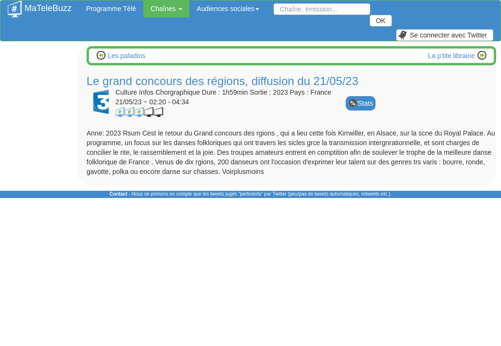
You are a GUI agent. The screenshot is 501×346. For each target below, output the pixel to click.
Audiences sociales (228, 8)
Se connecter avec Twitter (442, 35)
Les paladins (126, 56)
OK (381, 21)
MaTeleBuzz (40, 5)
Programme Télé (111, 8)
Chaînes (166, 8)
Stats (365, 103)
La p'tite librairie (452, 56)
